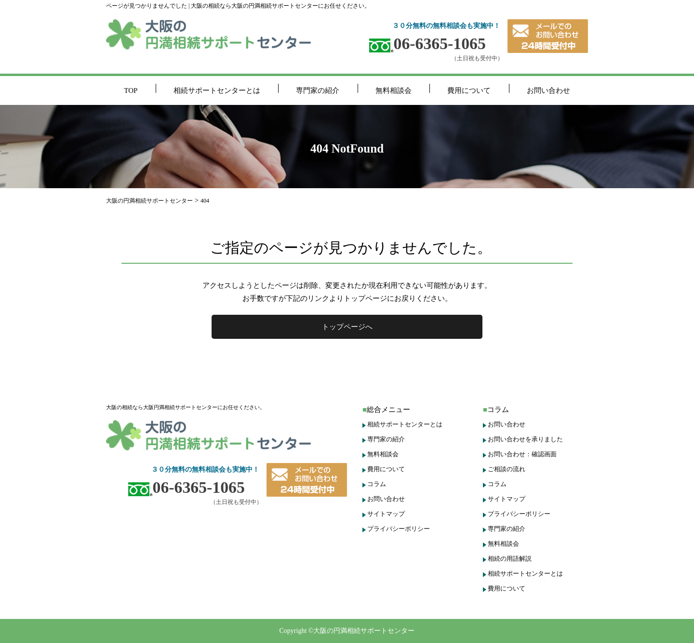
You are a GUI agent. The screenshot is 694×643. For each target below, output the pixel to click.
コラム (376, 484)
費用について (469, 90)
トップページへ (347, 327)
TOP (130, 90)
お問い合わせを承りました (525, 439)
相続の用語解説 (510, 558)
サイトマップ (386, 513)
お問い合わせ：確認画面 (522, 454)
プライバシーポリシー (398, 528)
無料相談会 (393, 90)
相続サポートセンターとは (217, 90)
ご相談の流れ (506, 469)
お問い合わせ (548, 90)
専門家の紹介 (317, 90)
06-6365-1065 (427, 43)
